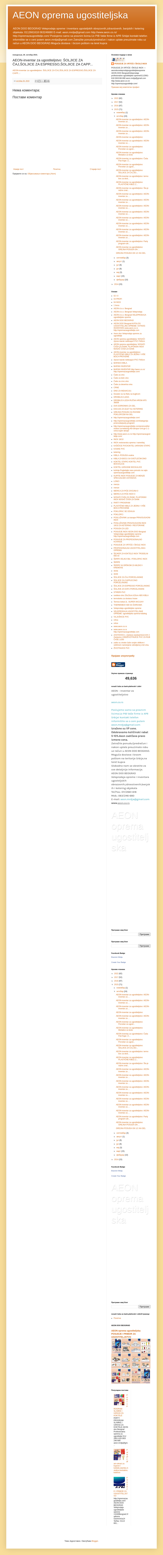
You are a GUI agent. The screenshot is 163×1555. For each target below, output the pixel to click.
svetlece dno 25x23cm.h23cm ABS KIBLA (131, 595)
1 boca (116, 305)
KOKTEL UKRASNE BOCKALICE (128, 467)
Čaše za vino (119, 375)
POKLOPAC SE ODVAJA (124, 511)
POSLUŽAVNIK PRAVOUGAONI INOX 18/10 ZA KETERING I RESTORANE (130, 524)
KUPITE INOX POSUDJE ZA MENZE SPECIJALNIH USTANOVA (129, 477)
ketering (117, 452)
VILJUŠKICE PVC (121, 617)
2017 (116, 102)
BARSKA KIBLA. (121, 363)
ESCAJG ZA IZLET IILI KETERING (128, 409)
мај (118, 272)
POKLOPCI (118, 514)
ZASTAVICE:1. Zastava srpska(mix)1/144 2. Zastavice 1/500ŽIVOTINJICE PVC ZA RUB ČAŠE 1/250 (132, 637)
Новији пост (18, 169)
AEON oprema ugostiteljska (70, 15)
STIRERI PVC (119, 592)
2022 (116, 98)
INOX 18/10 (119, 439)
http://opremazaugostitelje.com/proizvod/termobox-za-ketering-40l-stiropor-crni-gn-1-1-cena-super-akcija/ (132, 428)
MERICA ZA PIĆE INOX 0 (124, 494)
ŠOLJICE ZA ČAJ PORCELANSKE (128, 577)
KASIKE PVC (119, 449)
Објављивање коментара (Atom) (42, 174)
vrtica (116, 620)
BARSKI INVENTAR (122, 366)
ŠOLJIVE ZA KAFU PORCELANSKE (129, 589)
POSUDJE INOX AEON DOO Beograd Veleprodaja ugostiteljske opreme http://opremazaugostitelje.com (130, 534)
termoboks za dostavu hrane (125, 598)
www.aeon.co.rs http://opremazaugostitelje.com (126, 630)
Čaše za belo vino (121, 378)
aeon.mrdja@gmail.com (135, 799)
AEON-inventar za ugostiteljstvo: (129, 137)
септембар (121, 258)
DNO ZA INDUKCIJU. (123, 391)
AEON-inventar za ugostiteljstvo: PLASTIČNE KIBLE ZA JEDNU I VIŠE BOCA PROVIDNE (129, 354)
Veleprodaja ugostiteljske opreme (127, 608)
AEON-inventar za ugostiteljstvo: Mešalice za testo (129, 154)
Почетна (56, 169)
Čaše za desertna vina (123, 384)
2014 (116, 284)
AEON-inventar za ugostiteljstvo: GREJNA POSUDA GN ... (129, 248)
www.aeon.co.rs (120, 626)
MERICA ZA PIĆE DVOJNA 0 (126, 491)
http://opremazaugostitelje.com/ (127, 417)
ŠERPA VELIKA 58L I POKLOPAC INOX (130, 559)
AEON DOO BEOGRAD (124, 320)
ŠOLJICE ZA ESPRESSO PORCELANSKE (132, 586)
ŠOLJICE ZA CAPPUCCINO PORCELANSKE (125, 581)
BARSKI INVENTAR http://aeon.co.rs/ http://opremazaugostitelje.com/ (129, 370)
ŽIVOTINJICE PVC (121, 648)
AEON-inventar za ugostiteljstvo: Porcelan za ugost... (129, 148)
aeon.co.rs (117, 702)
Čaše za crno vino (121, 381)
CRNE (116, 387)
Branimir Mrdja (117, 957)
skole (116, 574)
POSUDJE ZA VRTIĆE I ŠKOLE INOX (130, 64)
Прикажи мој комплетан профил (125, 87)
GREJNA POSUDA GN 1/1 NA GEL (131, 253)
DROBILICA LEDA (121, 397)
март (118, 276)
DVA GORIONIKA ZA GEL (124, 406)
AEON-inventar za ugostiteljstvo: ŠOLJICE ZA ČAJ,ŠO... (129, 171)
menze (116, 488)
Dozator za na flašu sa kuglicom (127, 394)
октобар (120, 116)
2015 (116, 109)
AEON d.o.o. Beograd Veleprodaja (128, 312)
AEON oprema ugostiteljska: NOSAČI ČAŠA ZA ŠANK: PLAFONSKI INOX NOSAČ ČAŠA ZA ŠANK (129, 346)
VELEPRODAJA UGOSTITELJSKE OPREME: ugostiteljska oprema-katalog (130, 612)
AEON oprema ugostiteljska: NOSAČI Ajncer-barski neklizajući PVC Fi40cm (129, 340)
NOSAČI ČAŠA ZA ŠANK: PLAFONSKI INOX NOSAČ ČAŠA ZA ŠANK (130, 498)
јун (117, 269)
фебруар (120, 280)
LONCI (116, 481)
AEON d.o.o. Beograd (123, 308)
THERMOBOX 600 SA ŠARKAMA (128, 605)
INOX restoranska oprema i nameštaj (129, 443)
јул (117, 265)
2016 (116, 106)
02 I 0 (116, 296)
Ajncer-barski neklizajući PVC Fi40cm (129, 360)
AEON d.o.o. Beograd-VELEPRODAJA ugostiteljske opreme (130, 316)
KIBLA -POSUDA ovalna (124, 455)
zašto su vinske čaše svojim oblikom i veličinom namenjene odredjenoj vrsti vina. (131, 644)
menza (116, 484)
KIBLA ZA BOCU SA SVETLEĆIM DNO (130, 459)
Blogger (95, 1541)
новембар (121, 112)
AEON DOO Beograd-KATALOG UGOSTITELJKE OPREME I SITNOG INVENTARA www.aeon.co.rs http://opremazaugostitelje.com (129, 326)
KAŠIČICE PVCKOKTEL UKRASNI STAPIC (132, 446)
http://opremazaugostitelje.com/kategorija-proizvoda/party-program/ (131, 422)
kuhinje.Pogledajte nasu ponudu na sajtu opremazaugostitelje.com (130, 471)
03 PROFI (118, 299)
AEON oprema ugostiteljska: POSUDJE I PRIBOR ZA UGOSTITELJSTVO (126, 1333)
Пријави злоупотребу (122, 656)
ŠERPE (117, 562)
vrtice (116, 623)
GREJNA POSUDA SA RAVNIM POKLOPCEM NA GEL (127, 413)
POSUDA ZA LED (121, 528)
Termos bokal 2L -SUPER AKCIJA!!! (129, 602)
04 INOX (117, 302)
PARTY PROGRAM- (122, 503)
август (119, 261)
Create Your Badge (118, 962)
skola (116, 571)
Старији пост (95, 169)
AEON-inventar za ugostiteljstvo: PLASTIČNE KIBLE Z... (129, 183)
